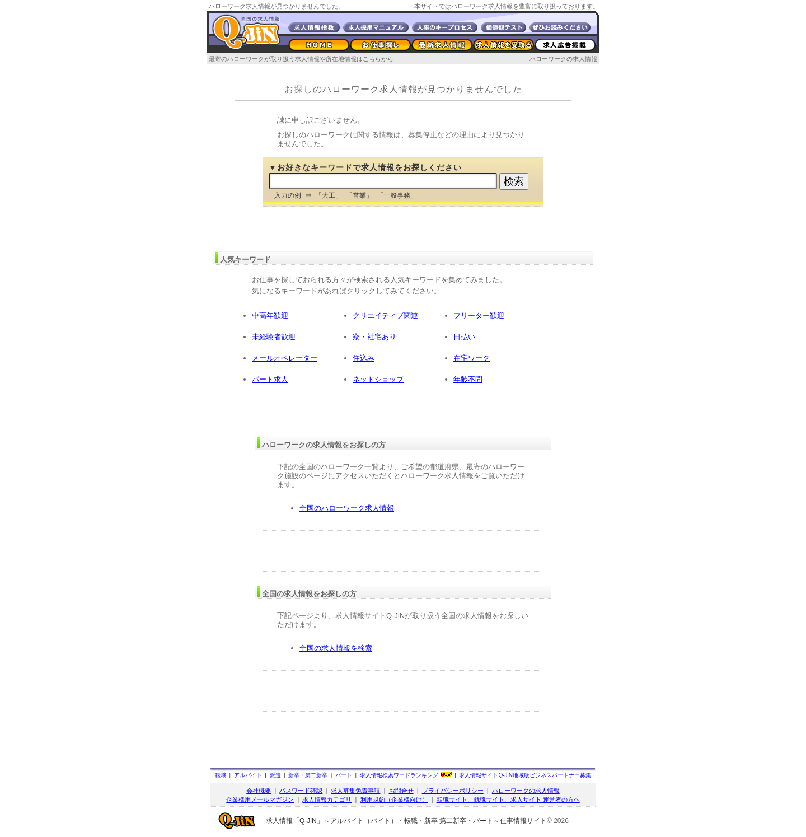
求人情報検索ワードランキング (399, 775)
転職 (220, 775)
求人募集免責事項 (355, 790)
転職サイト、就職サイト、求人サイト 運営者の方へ (508, 799)
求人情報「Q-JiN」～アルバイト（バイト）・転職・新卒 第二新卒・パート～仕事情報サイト (406, 821)
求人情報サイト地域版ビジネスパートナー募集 (525, 775)
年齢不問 (467, 379)
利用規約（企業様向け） (394, 799)
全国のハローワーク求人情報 (346, 508)
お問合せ (401, 790)
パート (343, 775)
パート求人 (270, 379)
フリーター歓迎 (478, 315)
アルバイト (248, 775)
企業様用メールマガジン (260, 799)
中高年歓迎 (270, 315)
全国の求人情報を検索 (335, 648)
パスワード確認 (300, 790)
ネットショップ (378, 379)
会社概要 (258, 790)
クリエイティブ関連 (385, 315)
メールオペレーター (284, 358)
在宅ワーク (471, 358)
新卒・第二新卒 (307, 775)
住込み (363, 358)
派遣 (275, 775)
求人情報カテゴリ (327, 799)
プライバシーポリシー (453, 790)
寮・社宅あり (374, 337)
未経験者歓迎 (274, 337)
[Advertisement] (403, 551)
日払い (464, 337)
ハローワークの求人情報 (563, 58)
